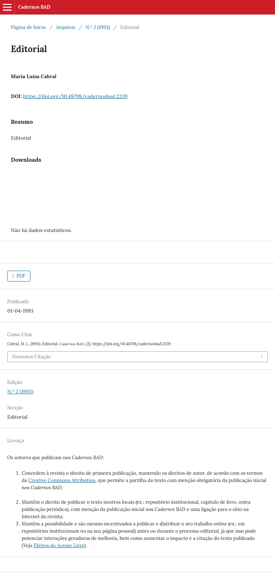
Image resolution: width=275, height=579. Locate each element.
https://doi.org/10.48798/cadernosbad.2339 (75, 96)
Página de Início (28, 27)
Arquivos (65, 27)
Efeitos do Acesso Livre (59, 545)
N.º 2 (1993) (97, 27)
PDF (20, 276)
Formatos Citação (31, 357)
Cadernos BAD (34, 7)
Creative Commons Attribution (62, 480)
